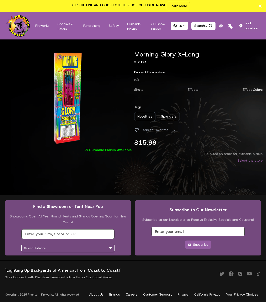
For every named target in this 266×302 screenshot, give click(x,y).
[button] (179, 25)
